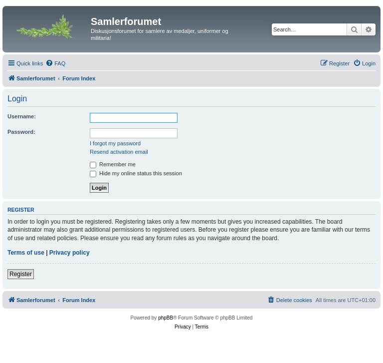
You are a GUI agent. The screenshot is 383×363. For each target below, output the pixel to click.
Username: (21, 116)
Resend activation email (119, 152)
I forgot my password (115, 143)
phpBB (165, 318)
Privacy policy (69, 252)
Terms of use (25, 252)
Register (20, 274)
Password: (21, 132)
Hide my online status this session (136, 173)
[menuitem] (55, 63)
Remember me (113, 164)
